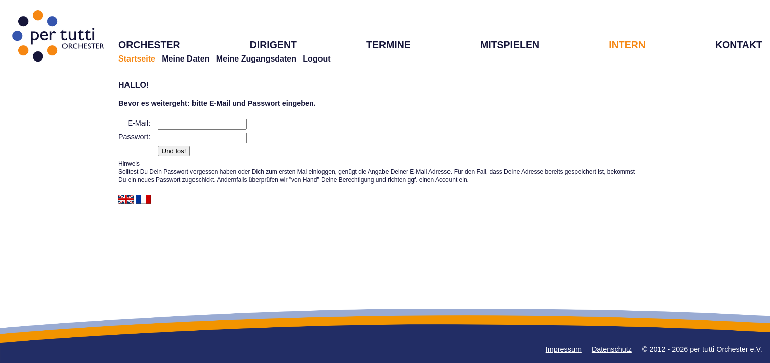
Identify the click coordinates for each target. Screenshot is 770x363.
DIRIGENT (273, 44)
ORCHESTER (149, 44)
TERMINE (388, 44)
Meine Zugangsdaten (256, 58)
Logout (316, 58)
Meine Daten (185, 58)
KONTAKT (738, 44)
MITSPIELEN (509, 44)
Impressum (564, 349)
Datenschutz (612, 349)
